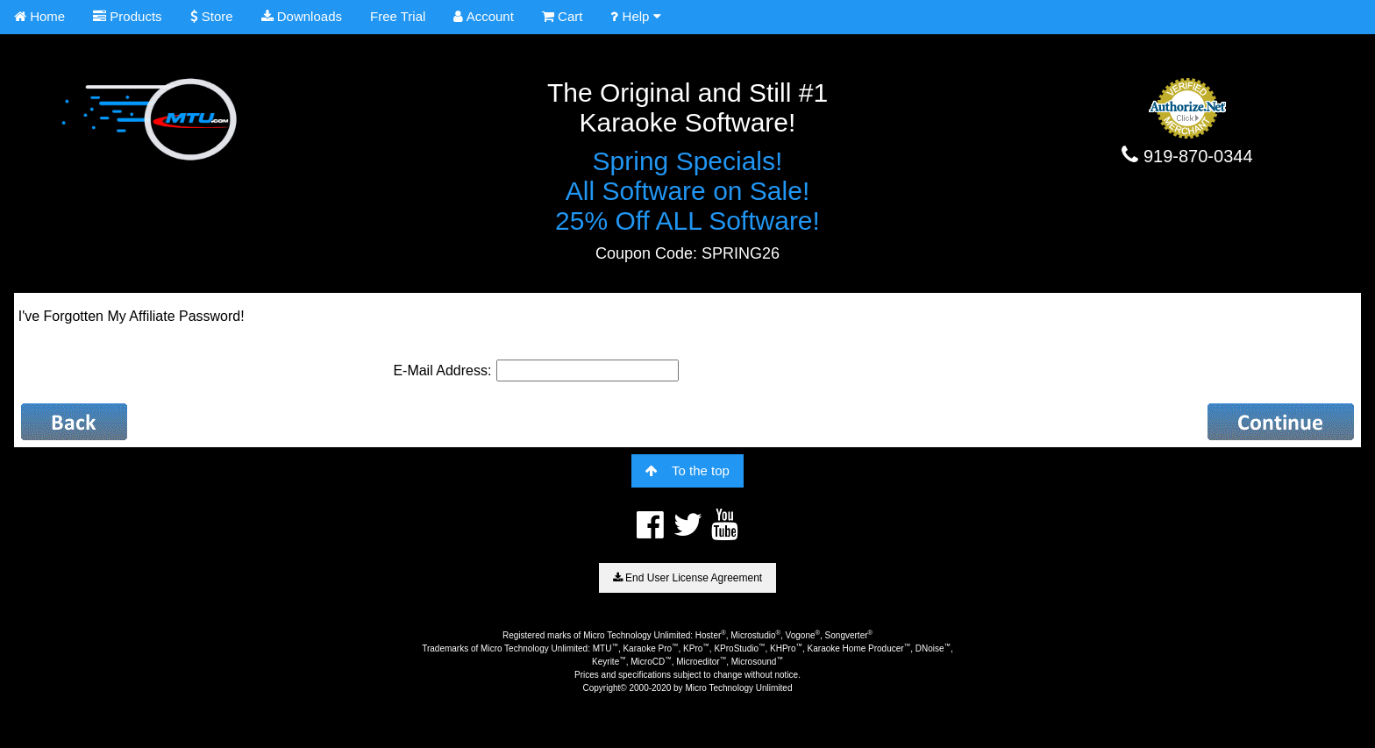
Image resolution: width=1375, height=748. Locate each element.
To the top (687, 470)
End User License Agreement (687, 578)
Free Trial (397, 16)
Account (483, 16)
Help (635, 16)
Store (211, 16)
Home (39, 16)
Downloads (301, 16)
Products (127, 16)
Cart (562, 16)
